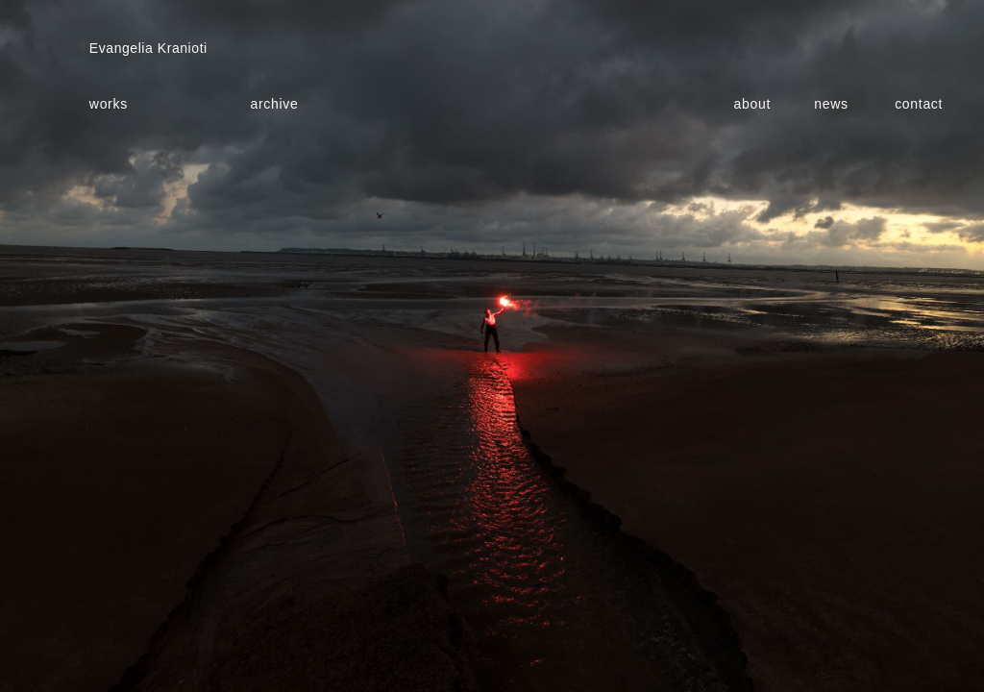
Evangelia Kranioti (148, 48)
